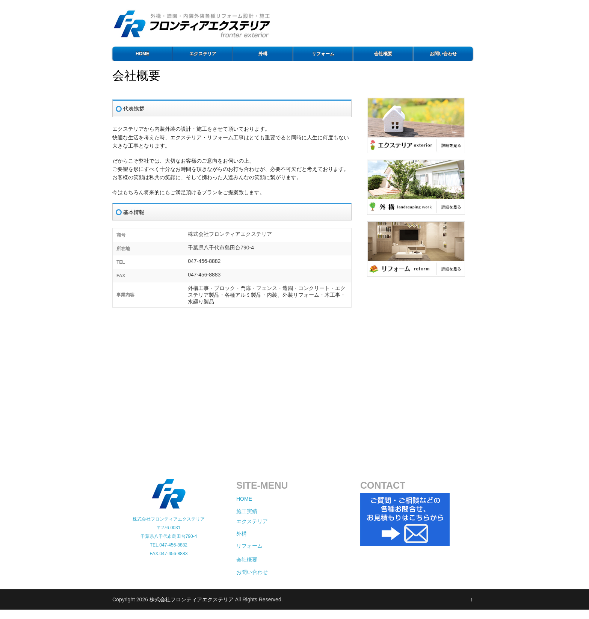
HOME (142, 53)
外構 (262, 53)
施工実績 (246, 511)
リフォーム (323, 53)
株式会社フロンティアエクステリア (192, 599)
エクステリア (202, 53)
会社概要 (383, 53)
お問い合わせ (443, 53)
